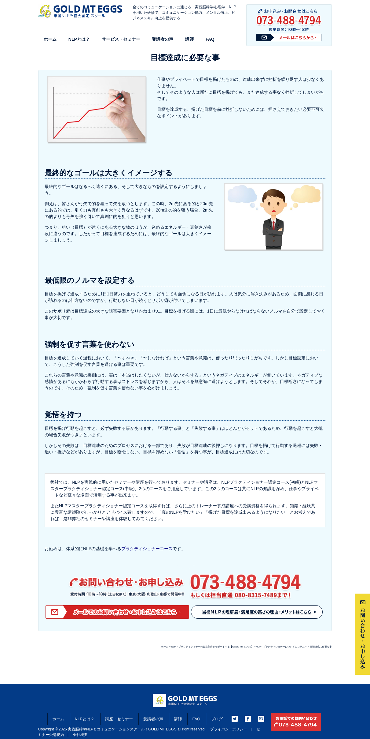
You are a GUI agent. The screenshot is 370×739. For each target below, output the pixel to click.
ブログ (217, 719)
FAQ (210, 39)
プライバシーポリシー (228, 729)
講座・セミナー (119, 719)
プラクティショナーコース (147, 548)
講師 (189, 39)
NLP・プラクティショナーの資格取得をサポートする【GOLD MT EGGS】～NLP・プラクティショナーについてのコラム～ (239, 646)
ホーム (50, 39)
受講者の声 (162, 39)
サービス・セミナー (121, 39)
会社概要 (80, 735)
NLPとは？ (79, 39)
